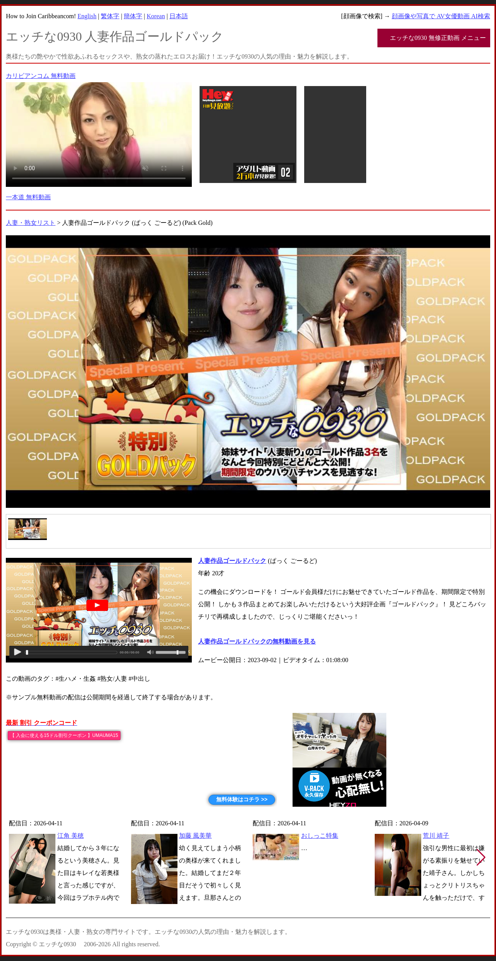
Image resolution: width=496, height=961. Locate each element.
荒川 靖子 (436, 835)
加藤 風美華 (195, 835)
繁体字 (110, 16)
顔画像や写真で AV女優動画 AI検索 (441, 16)
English (87, 16)
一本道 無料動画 (28, 197)
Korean (156, 16)
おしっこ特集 (319, 835)
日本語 (178, 16)
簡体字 (133, 16)
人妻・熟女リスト (30, 222)
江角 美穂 (70, 835)
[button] (481, 857)
